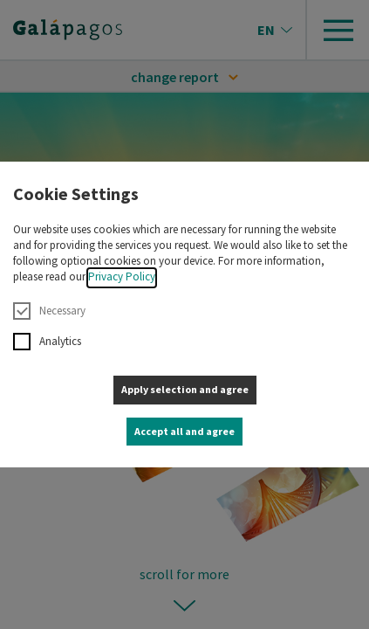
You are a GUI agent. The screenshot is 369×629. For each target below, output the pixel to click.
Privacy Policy (121, 276)
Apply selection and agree (185, 389)
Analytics (47, 341)
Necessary (49, 311)
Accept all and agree (184, 431)
